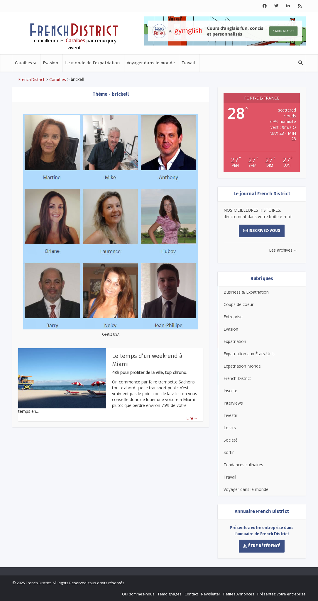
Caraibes (23, 62)
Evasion (50, 62)
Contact (191, 594)
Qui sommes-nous (138, 594)
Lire (191, 418)
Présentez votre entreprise (281, 594)
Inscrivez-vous (262, 230)
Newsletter (210, 594)
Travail (188, 62)
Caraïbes (57, 79)
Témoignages (170, 594)
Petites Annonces (238, 594)
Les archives (282, 250)
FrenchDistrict (31, 79)
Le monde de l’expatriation (92, 62)
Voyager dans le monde (151, 62)
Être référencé (261, 545)
